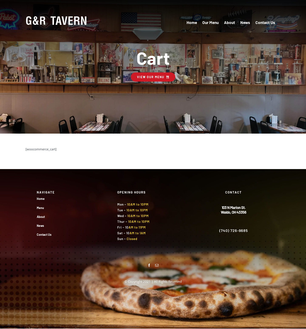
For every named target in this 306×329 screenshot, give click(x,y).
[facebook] (149, 265)
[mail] (157, 265)
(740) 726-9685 (233, 230)
